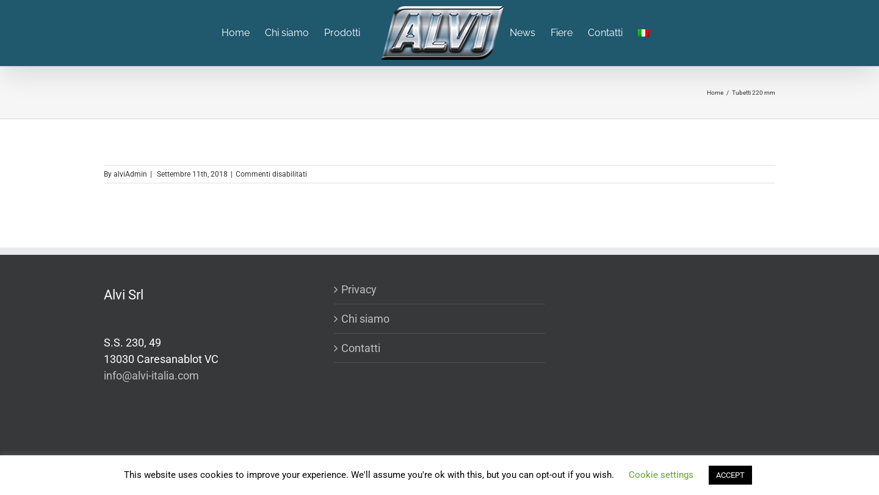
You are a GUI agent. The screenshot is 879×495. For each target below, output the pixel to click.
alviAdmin (130, 174)
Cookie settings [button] (661, 474)
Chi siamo (365, 318)
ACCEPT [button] (730, 475)
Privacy (359, 289)
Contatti (360, 348)
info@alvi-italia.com (151, 375)
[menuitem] (243, 33)
